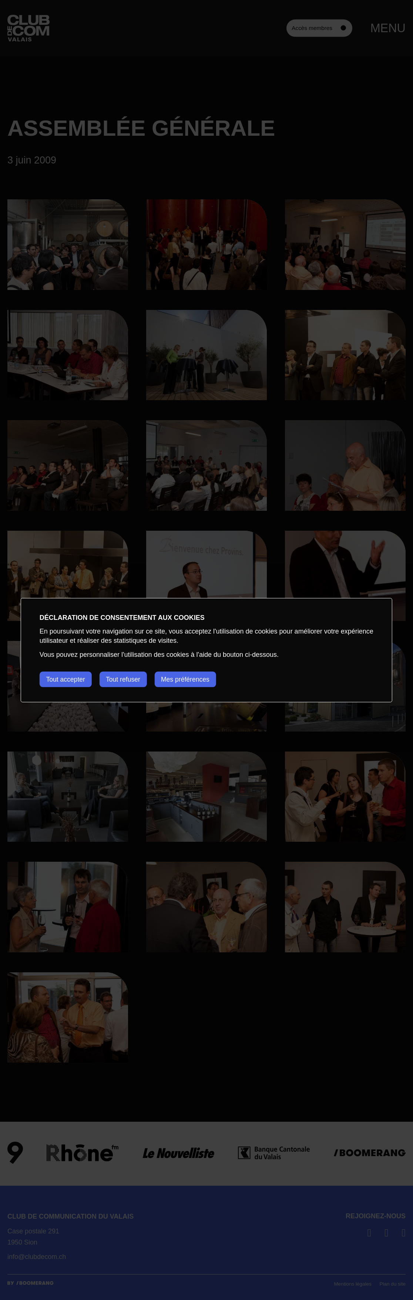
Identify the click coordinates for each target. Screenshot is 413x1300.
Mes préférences (191, 679)
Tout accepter (66, 679)
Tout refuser (126, 679)
